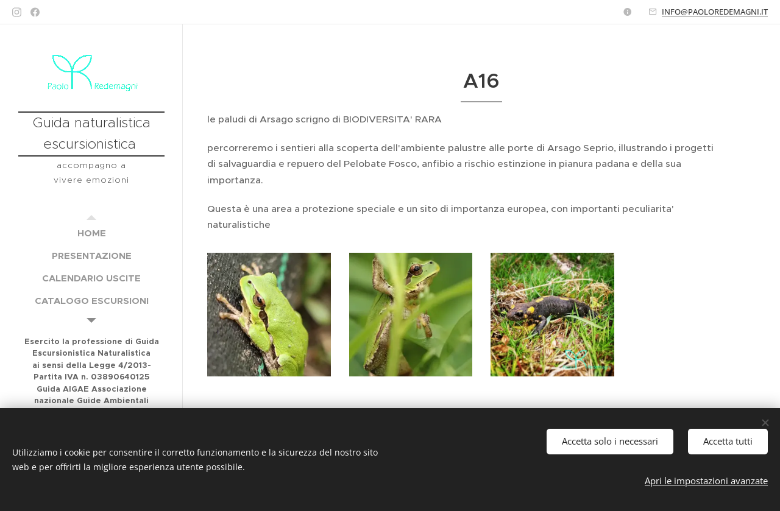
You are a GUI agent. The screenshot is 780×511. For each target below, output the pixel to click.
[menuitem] (91, 233)
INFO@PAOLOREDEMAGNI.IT (715, 11)
